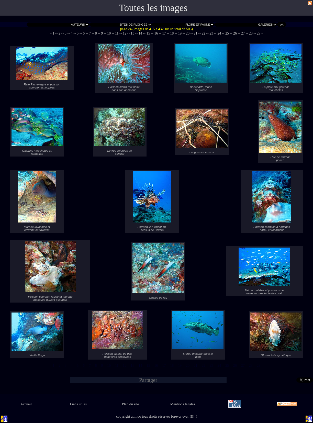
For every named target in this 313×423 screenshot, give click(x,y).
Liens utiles (78, 404)
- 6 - (84, 33)
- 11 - (116, 33)
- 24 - (219, 33)
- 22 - (203, 33)
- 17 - (164, 33)
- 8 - (96, 33)
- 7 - (90, 33)
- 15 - (148, 33)
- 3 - (66, 33)
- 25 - (227, 33)
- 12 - (125, 33)
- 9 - (102, 33)
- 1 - (53, 33)
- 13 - (133, 33)
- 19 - (180, 33)
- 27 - (243, 33)
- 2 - (60, 33)
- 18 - (172, 33)
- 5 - (78, 33)
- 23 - (211, 33)
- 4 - (72, 33)
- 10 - (109, 33)
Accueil (26, 404)
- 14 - (140, 33)
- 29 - (259, 33)
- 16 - (156, 33)
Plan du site (130, 404)
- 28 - (251, 33)
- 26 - (235, 33)
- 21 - (195, 33)
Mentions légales (182, 404)
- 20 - (188, 33)
